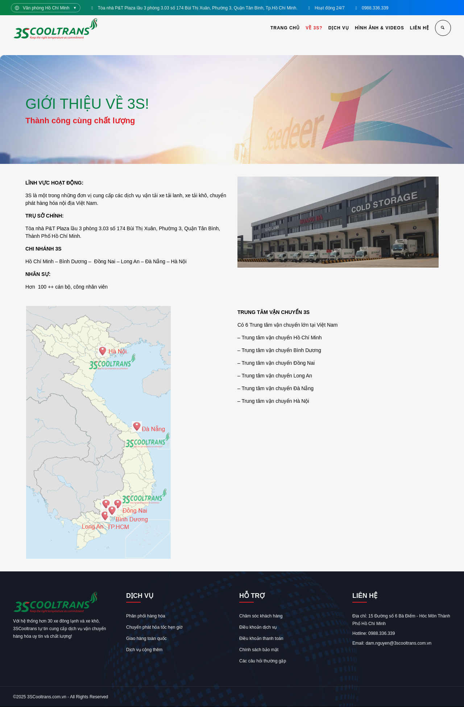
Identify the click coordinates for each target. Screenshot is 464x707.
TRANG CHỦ (285, 27)
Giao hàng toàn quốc (146, 638)
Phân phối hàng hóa (145, 616)
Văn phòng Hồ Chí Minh (46, 8)
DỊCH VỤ (338, 27)
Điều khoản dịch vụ (258, 627)
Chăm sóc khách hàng (260, 616)
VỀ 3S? (314, 27)
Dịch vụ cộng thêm (144, 649)
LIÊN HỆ (419, 27)
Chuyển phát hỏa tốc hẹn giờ (154, 627)
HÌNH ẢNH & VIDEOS (379, 27)
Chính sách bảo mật (258, 649)
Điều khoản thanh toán (261, 638)
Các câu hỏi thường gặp (262, 660)
